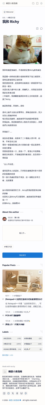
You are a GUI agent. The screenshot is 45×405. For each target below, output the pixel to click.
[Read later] (37, 28)
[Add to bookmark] (40, 272)
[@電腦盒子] (18, 296)
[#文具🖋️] (27, 312)
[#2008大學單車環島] (12, 349)
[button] (3, 3)
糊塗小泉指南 (12, 3)
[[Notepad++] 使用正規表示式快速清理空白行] (22, 280)
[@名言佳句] (12, 338)
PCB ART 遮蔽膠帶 (13, 315)
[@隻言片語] (8, 246)
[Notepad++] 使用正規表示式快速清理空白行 (23, 299)
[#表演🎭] (27, 321)
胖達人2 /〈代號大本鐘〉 (15, 324)
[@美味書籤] (19, 312)
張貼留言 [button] (22, 255)
